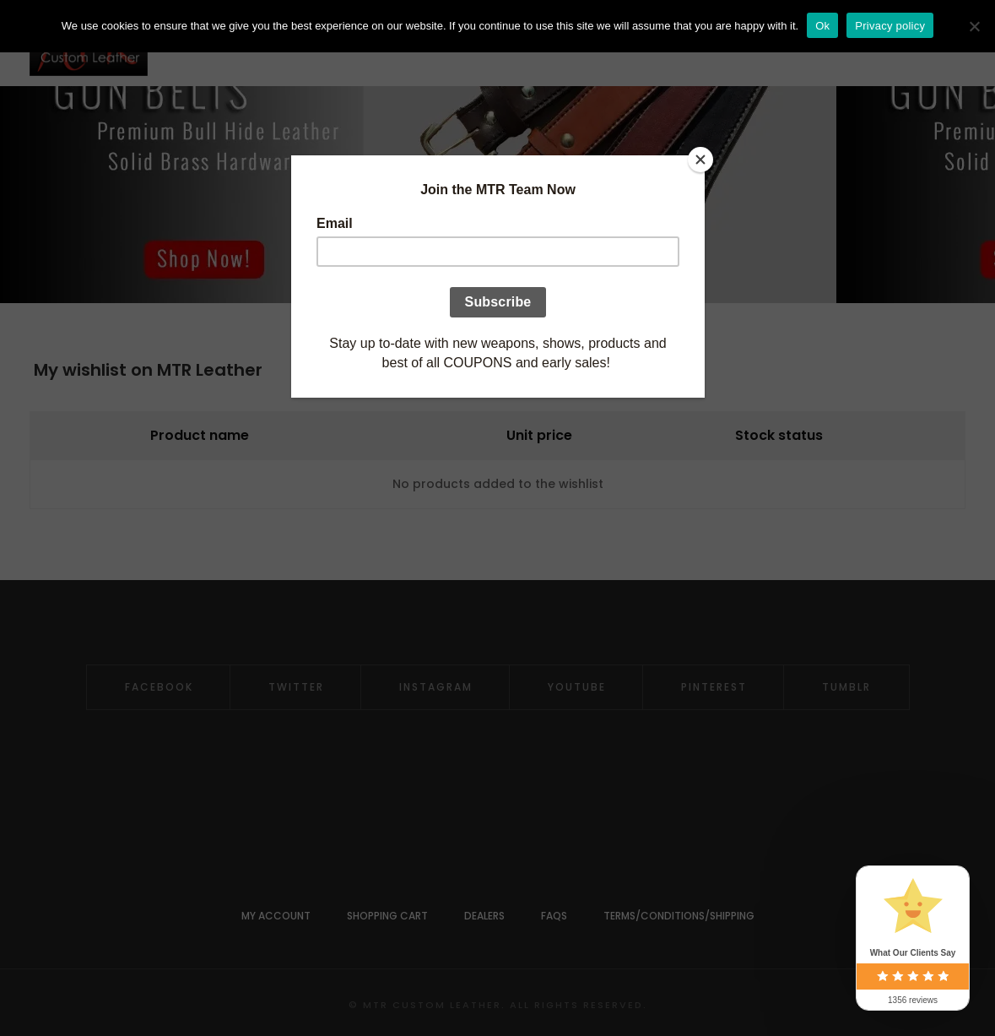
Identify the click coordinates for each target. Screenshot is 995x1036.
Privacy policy (890, 25)
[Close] (700, 159)
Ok (822, 25)
